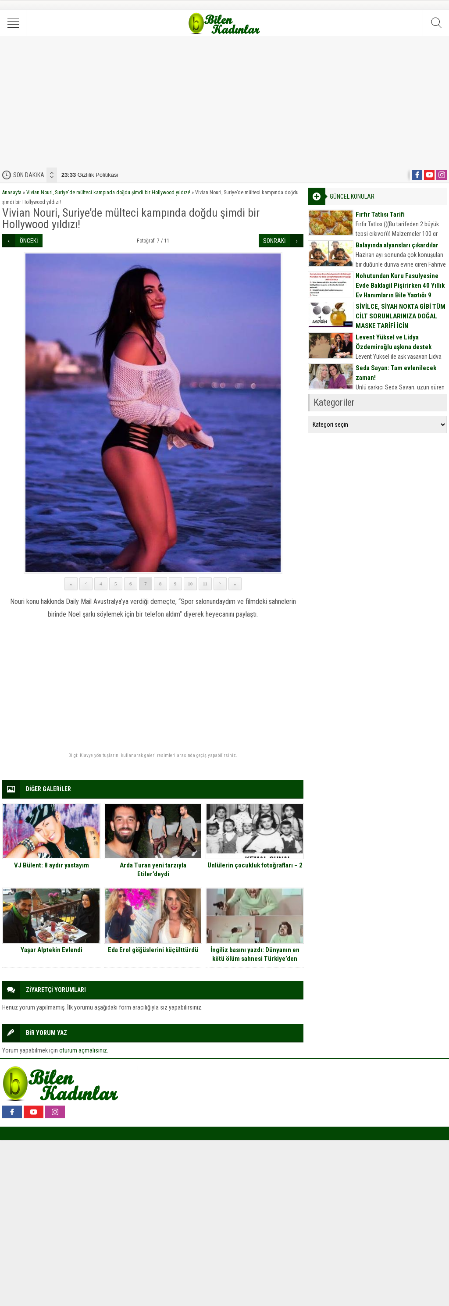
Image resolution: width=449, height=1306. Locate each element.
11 (205, 583)
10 (190, 583)
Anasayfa (11, 192)
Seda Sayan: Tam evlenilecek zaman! (396, 373)
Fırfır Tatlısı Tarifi (380, 214)
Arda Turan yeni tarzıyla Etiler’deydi (153, 869)
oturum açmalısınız (83, 1050)
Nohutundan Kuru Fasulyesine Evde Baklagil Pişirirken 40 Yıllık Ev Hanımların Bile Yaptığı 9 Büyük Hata (400, 290)
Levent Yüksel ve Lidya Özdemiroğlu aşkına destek (393, 342)
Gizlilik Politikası (89, 174)
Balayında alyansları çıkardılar (397, 245)
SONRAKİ (274, 240)
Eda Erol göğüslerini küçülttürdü (153, 950)
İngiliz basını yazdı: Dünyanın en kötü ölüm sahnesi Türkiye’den (254, 954)
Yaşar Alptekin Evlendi (51, 950)
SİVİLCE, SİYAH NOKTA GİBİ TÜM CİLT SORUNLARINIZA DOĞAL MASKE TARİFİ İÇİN (400, 316)
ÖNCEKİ (29, 240)
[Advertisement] (224, 101)
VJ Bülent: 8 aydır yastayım (51, 865)
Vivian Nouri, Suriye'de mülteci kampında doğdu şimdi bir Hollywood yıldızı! (108, 192)
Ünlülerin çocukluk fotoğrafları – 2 (255, 865)
